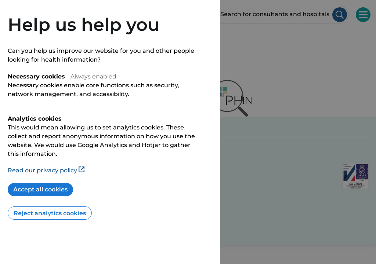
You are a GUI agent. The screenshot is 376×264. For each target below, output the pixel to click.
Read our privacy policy (46, 170)
